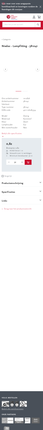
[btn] (40, 6)
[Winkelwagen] (39, 17)
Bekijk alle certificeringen (13, 409)
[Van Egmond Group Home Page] (11, 17)
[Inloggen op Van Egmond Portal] (34, 17)
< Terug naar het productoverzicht (17, 209)
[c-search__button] (38, 24)
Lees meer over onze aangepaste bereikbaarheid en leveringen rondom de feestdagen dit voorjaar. (20, 7)
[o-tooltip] (15, 162)
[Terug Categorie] (21, 39)
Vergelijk (8, 176)
